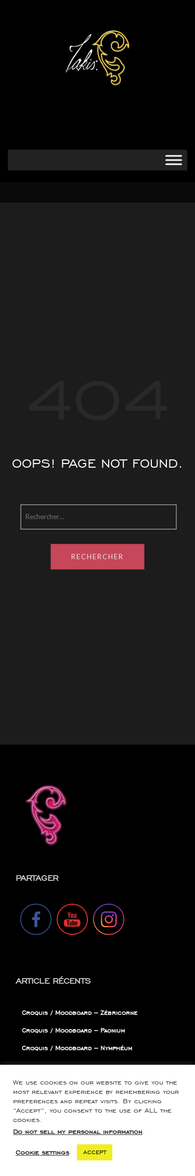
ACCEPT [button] (94, 1152)
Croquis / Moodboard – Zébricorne (79, 1012)
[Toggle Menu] (173, 160)
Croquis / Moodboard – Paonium (73, 1030)
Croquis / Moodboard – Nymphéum (77, 1048)
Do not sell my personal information (77, 1131)
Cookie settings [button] (42, 1152)
